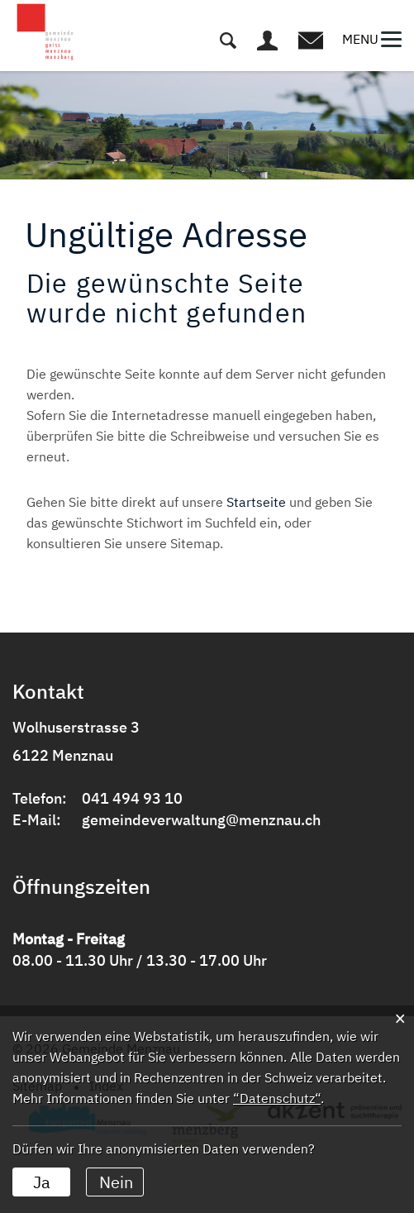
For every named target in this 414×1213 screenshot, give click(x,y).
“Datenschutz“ (277, 1098)
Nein (116, 1182)
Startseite (256, 502)
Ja (41, 1182)
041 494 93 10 (132, 798)
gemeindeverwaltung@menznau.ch (201, 819)
